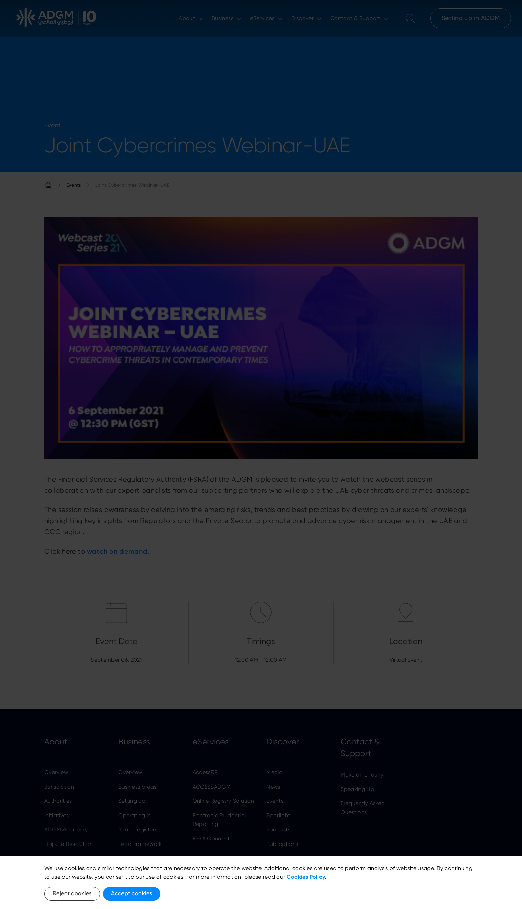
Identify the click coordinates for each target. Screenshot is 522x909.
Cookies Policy (306, 876)
